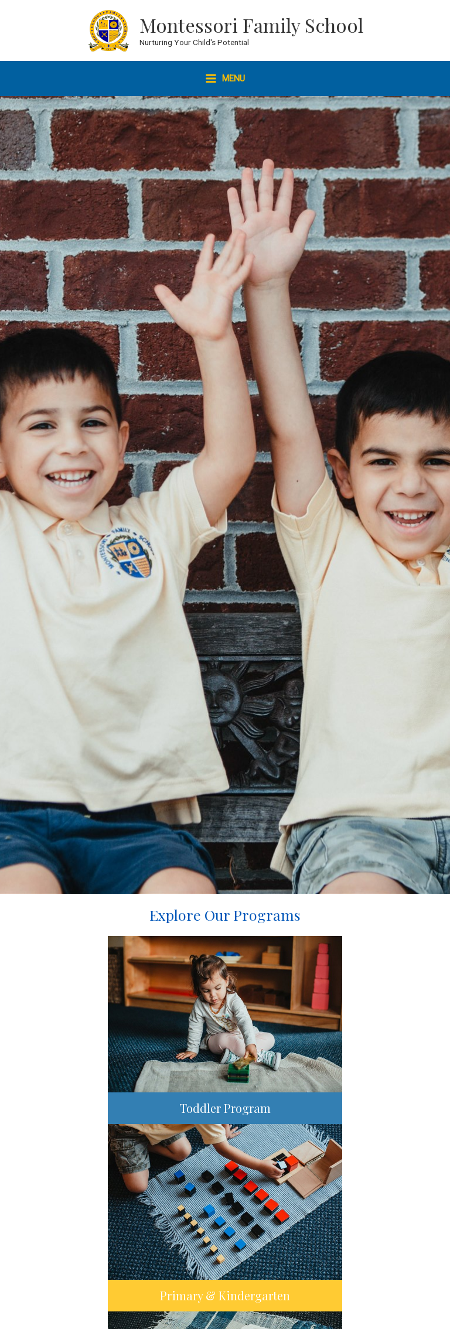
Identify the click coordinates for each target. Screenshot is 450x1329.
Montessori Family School (251, 24)
